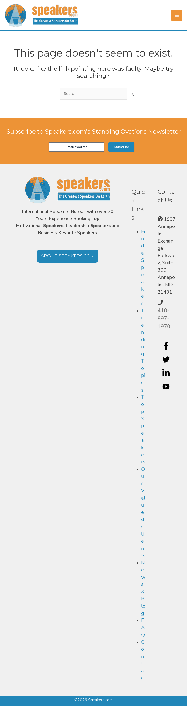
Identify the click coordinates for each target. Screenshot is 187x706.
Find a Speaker (143, 267)
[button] (67, 256)
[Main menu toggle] (176, 15)
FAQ (143, 627)
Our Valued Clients (143, 512)
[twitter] (166, 359)
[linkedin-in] (166, 373)
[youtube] (166, 386)
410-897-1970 (164, 318)
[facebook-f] (166, 345)
